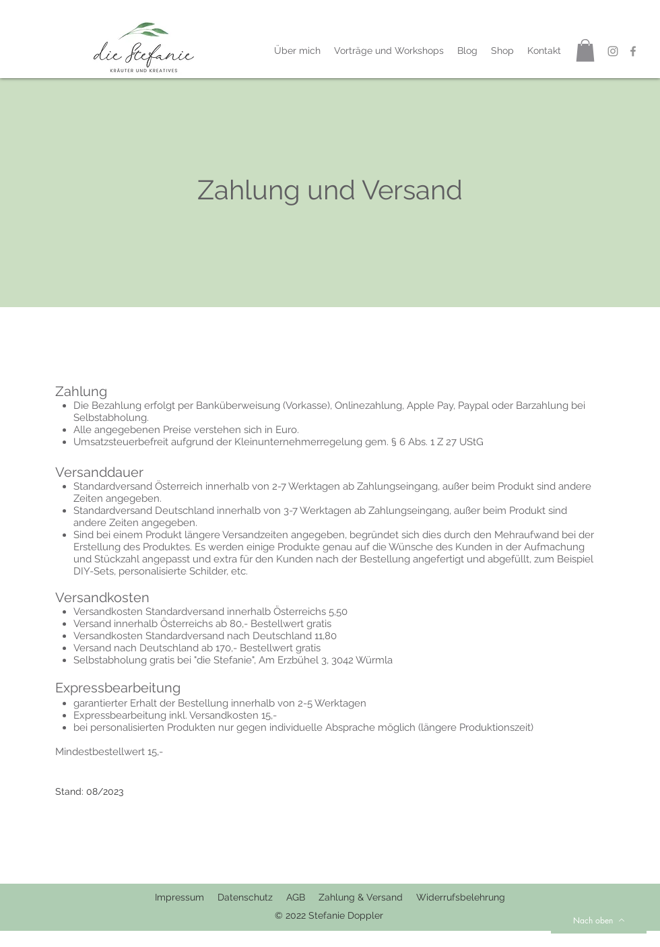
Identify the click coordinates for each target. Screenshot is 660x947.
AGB (295, 897)
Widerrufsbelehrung (460, 897)
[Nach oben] (599, 920)
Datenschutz (252, 897)
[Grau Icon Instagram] (613, 51)
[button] (585, 50)
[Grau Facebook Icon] (633, 51)
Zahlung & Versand (362, 897)
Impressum (179, 897)
